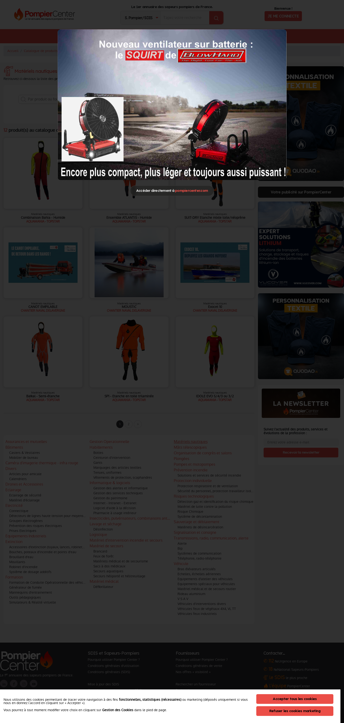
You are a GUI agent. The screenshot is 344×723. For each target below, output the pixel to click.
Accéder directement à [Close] (172, 190)
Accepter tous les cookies (295, 699)
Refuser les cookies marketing (294, 711)
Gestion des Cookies (117, 710)
